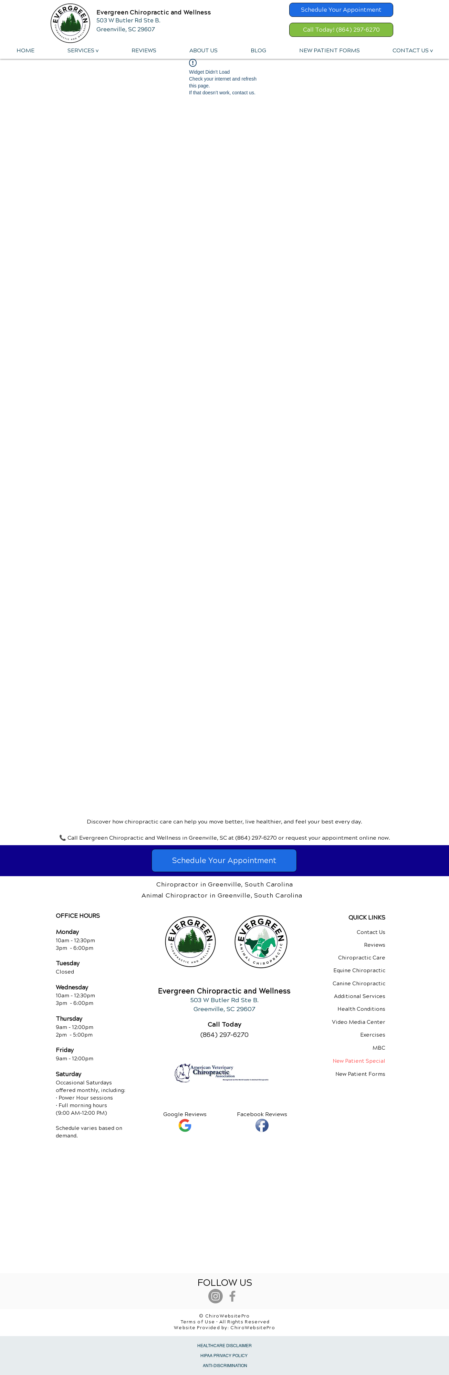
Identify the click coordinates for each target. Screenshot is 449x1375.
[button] (83, 50)
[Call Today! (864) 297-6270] (341, 30)
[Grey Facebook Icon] (232, 1296)
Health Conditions (361, 1009)
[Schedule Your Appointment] (341, 10)
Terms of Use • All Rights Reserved (225, 1322)
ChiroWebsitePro (252, 1328)
